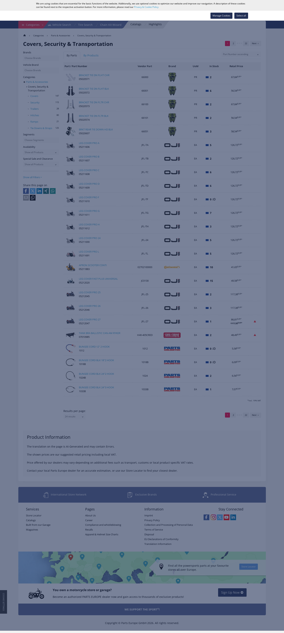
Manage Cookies (221, 15)
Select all (241, 15)
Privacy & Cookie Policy (146, 7)
